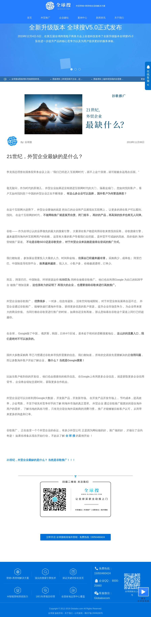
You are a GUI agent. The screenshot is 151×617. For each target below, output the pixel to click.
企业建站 (64, 17)
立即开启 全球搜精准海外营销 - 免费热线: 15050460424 (75, 537)
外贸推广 (45, 17)
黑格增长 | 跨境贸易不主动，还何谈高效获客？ (72, 79)
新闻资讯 (100, 17)
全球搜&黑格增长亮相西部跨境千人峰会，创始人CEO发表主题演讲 (31, 79)
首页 (29, 17)
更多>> (144, 79)
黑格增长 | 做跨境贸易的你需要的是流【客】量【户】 (112, 79)
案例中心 (82, 17)
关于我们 (119, 17)
